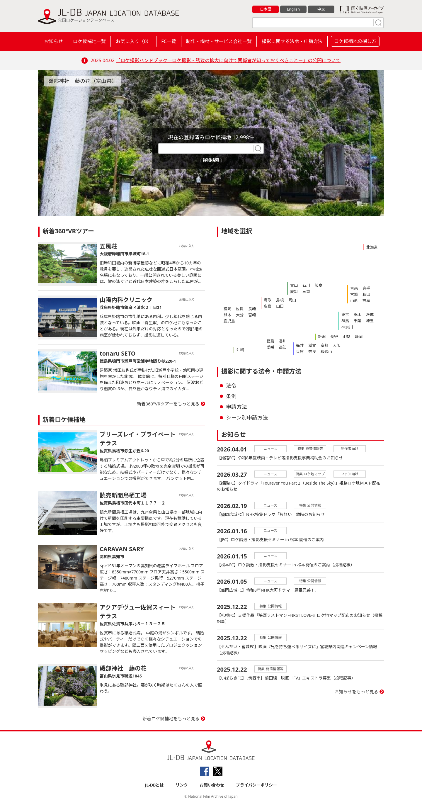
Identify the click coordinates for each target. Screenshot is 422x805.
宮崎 (252, 314)
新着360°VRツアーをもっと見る (168, 404)
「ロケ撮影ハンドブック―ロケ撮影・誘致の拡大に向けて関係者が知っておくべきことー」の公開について (228, 60)
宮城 (354, 294)
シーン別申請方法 (247, 417)
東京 (345, 314)
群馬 (345, 320)
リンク (182, 785)
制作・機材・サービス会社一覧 (219, 41)
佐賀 (240, 308)
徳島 (270, 341)
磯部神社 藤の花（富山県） (82, 80)
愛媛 (270, 347)
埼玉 (370, 320)
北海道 (372, 247)
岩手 (366, 288)
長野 (334, 336)
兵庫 (300, 351)
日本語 (265, 9)
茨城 (370, 314)
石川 (306, 285)
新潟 (322, 336)
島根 (280, 300)
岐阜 (318, 285)
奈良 (312, 351)
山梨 (346, 336)
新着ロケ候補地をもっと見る (171, 718)
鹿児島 (229, 321)
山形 (354, 300)
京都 (324, 345)
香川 (283, 341)
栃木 (357, 314)
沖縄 (240, 349)
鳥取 (267, 300)
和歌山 (326, 351)
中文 (321, 9)
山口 (280, 306)
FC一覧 (168, 41)
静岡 (359, 336)
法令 (231, 385)
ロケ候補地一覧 (89, 41)
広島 (267, 306)
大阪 (337, 345)
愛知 (294, 291)
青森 (354, 288)
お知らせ (53, 41)
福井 (300, 345)
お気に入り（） (133, 41)
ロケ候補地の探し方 (355, 41)
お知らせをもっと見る (356, 691)
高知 (283, 347)
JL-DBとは (154, 785)
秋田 (366, 294)
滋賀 (312, 345)
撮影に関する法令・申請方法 (292, 41)
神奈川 (347, 327)
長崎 (252, 308)
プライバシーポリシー (256, 785)
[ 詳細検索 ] (211, 160)
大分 (240, 314)
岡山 (292, 300)
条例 (231, 396)
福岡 (227, 308)
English (293, 9)
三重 (306, 291)
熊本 (227, 314)
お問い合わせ (212, 785)
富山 (294, 285)
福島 (366, 300)
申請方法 (236, 406)
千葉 (357, 320)
